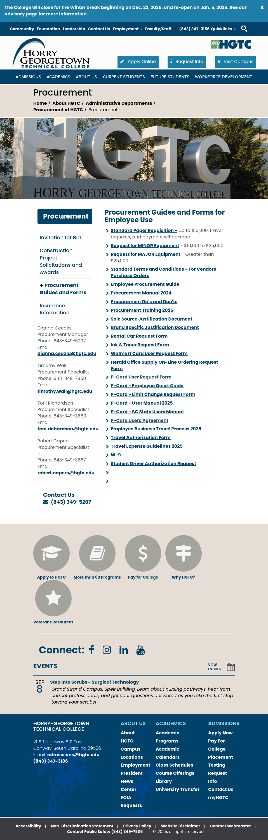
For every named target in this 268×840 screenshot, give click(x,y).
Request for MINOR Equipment (145, 245)
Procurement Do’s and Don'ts (144, 301)
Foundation (48, 29)
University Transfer (178, 789)
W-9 (116, 455)
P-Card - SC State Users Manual (147, 412)
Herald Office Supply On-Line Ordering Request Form (164, 365)
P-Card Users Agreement (139, 420)
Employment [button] (127, 29)
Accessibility (28, 826)
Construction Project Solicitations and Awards (61, 261)
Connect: (61, 650)
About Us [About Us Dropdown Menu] (86, 76)
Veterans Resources (53, 602)
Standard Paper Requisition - (144, 230)
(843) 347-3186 (194, 29)
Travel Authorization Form (141, 437)
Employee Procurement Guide (145, 284)
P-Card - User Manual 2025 (142, 403)
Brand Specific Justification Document (155, 327)
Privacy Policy (137, 826)
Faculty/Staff (158, 29)
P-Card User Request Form (141, 377)
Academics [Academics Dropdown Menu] (58, 76)
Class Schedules (174, 765)
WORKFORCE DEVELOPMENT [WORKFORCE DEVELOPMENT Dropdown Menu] (223, 76)
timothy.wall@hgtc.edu (64, 391)
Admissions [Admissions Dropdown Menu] (28, 76)
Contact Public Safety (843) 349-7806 (105, 831)
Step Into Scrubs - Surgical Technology (94, 682)
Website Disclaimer (180, 826)
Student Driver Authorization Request (153, 463)
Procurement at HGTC (58, 109)
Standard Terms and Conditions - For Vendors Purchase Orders (163, 272)
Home (40, 103)
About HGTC (66, 103)
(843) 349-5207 (71, 501)
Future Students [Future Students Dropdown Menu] (170, 76)
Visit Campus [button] (235, 61)
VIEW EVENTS (214, 666)
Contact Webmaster (230, 826)
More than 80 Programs (97, 557)
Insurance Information (54, 309)
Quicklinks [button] (223, 29)
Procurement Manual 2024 (141, 293)
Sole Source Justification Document (151, 319)
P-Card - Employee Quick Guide (147, 385)
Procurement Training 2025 (142, 310)
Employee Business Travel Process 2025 (156, 429)
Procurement (65, 216)
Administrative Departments (119, 103)
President (132, 773)
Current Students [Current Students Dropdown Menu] (124, 76)
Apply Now (220, 733)
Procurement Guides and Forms (63, 289)
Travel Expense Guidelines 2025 (147, 446)
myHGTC (218, 797)
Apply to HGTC (51, 557)
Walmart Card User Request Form (149, 353)
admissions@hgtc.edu (73, 754)
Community (22, 29)
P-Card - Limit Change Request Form (153, 394)
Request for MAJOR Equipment (145, 254)
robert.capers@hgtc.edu (66, 473)
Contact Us (99, 29)
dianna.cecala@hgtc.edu (66, 353)
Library (164, 781)
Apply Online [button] (138, 61)
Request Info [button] (186, 61)
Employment (136, 765)
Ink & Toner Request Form (140, 345)
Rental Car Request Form (139, 336)
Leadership (74, 29)
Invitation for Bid (60, 237)
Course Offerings (175, 773)
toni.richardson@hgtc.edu (67, 429)
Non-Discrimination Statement (82, 826)
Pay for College (143, 557)
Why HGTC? (183, 557)
